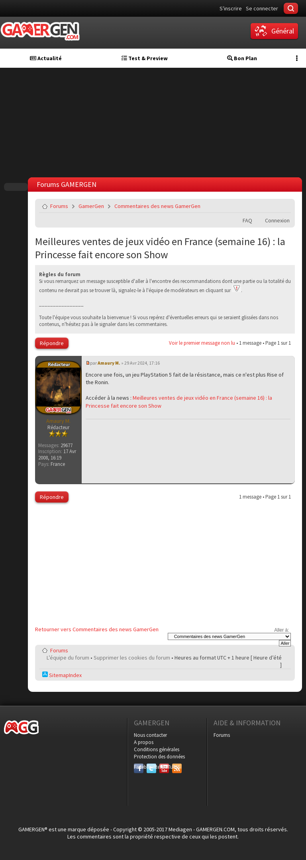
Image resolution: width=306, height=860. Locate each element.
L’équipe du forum (68, 657)
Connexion (277, 220)
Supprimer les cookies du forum (132, 657)
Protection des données (159, 756)
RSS (176, 767)
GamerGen (91, 206)
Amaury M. (109, 363)
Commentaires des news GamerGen (157, 206)
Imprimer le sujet (264, 206)
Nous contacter (150, 735)
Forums (59, 206)
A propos (143, 742)
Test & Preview (145, 58)
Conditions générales (156, 749)
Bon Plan (242, 58)
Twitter (151, 767)
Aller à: (281, 630)
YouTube (164, 767)
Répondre (52, 343)
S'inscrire (231, 8)
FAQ (247, 220)
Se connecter (262, 8)
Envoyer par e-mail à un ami (283, 206)
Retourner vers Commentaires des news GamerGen (97, 629)
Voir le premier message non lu (202, 343)
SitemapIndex (62, 675)
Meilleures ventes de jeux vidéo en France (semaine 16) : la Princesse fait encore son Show (160, 248)
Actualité (46, 58)
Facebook (138, 767)
